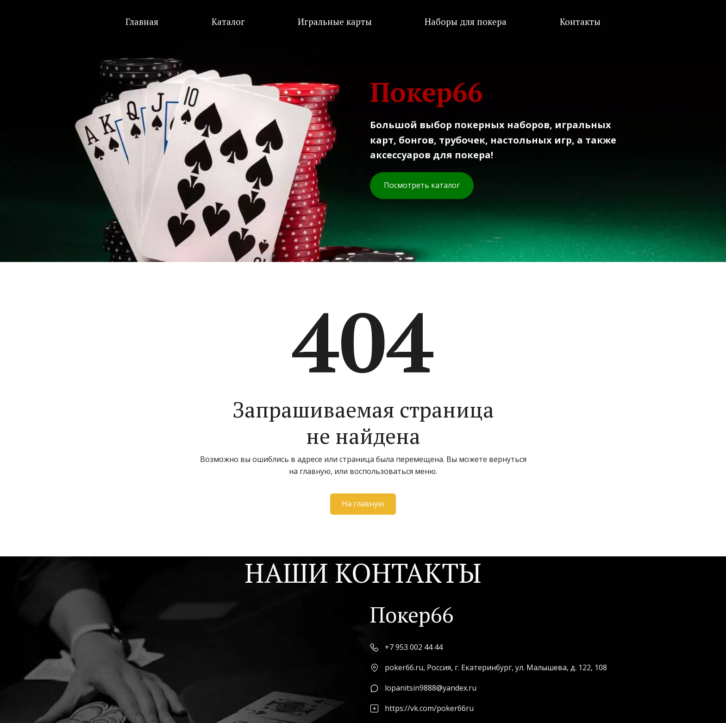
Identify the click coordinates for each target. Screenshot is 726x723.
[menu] (363, 22)
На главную (363, 504)
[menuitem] (142, 22)
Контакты (580, 21)
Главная (141, 21)
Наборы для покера (466, 21)
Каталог (228, 21)
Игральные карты (335, 21)
